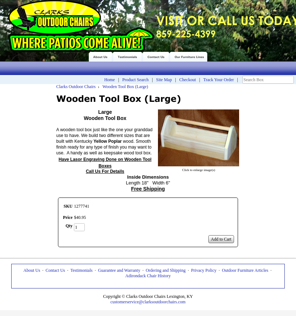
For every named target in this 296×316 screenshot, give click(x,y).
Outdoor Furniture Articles (245, 270)
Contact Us (55, 270)
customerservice (125, 301)
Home (109, 79)
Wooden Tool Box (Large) (124, 86)
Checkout (187, 79)
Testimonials (81, 270)
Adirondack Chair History (148, 275)
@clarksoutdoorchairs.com (162, 301)
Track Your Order (218, 79)
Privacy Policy (203, 270)
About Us (31, 270)
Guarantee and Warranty (119, 270)
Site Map (164, 79)
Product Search (135, 79)
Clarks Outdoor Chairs (76, 86)
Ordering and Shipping (165, 270)
